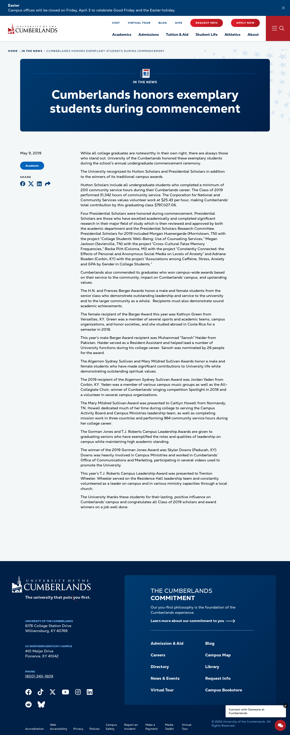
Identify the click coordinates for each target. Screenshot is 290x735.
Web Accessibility (58, 727)
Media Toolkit (169, 727)
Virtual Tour (139, 23)
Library (212, 666)
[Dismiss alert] (283, 7)
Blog (162, 23)
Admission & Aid (167, 643)
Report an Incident (131, 727)
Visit (116, 23)
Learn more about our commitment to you (187, 620)
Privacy (78, 729)
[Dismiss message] (285, 705)
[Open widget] (280, 725)
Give (178, 23)
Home (13, 51)
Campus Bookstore (223, 690)
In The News (32, 51)
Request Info (207, 23)
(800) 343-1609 (39, 676)
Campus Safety (111, 727)
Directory (160, 666)
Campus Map (218, 655)
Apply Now (245, 23)
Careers (158, 655)
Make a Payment (151, 727)
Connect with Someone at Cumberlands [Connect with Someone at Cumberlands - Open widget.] (246, 711)
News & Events (165, 678)
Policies (94, 729)
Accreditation (34, 729)
